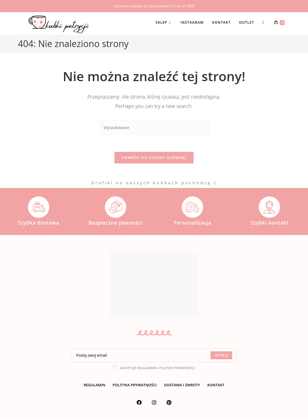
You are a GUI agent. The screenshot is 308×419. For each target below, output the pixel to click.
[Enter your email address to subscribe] (154, 355)
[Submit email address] (221, 355)
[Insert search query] (154, 127)
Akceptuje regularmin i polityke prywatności (154, 367)
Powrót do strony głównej (154, 157)
